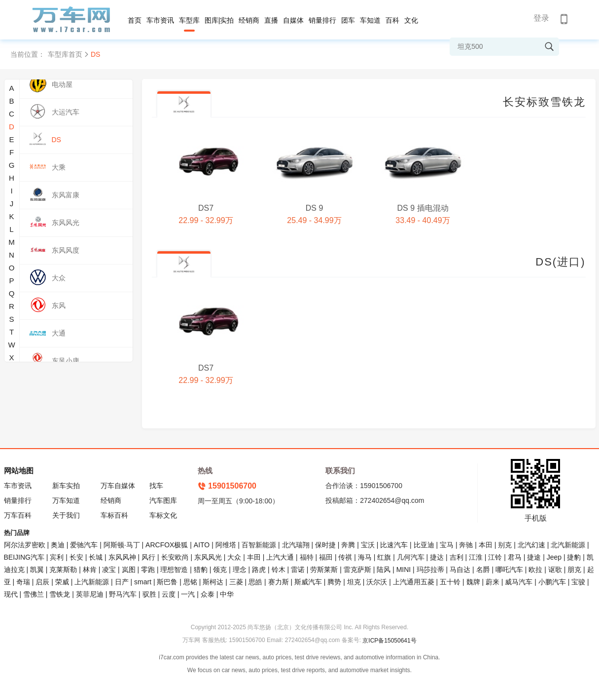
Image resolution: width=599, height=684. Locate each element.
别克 (505, 545)
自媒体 (293, 20)
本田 (486, 545)
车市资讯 (160, 20)
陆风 (383, 569)
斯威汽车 (308, 582)
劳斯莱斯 (324, 569)
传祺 (345, 557)
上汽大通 (280, 557)
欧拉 (535, 569)
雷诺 (298, 569)
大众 (234, 557)
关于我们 (66, 515)
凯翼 (37, 569)
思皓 (255, 582)
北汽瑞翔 (296, 545)
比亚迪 (424, 545)
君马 (515, 557)
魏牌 (473, 582)
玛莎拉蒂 (430, 569)
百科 (392, 20)
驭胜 (149, 594)
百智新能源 (259, 545)
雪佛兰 (33, 594)
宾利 (57, 557)
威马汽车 (518, 582)
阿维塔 (225, 545)
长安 (76, 557)
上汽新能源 (91, 582)
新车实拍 (66, 486)
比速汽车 (394, 545)
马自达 (460, 569)
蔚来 (492, 582)
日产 (122, 582)
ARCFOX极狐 (166, 545)
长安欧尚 (175, 557)
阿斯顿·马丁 (122, 545)
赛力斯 (278, 582)
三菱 (236, 582)
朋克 (574, 569)
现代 (11, 594)
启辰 (42, 582)
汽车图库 (163, 500)
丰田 (254, 557)
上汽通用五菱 (413, 582)
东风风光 (208, 557)
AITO (202, 545)
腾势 (334, 582)
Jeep (554, 557)
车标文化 (163, 515)
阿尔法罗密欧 (25, 545)
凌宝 (109, 569)
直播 (271, 20)
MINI (403, 569)
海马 (365, 557)
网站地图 (19, 470)
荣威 (62, 582)
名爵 (483, 569)
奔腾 (348, 545)
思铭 (190, 582)
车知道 (370, 20)
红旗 (384, 557)
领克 (220, 569)
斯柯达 (213, 582)
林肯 (90, 569)
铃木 (278, 569)
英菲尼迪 (90, 594)
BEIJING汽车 (24, 557)
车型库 (189, 20)
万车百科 (18, 515)
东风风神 (122, 557)
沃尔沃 (376, 582)
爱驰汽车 (84, 545)
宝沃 (368, 545)
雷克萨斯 (357, 569)
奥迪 (58, 545)
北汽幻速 (531, 545)
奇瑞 (23, 582)
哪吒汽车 (509, 569)
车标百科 (114, 515)
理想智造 (174, 569)
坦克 (354, 582)
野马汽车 (123, 594)
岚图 (129, 569)
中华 (227, 594)
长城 (96, 557)
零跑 (148, 569)
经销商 (249, 20)
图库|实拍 (219, 20)
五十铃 (450, 582)
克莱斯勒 (63, 569)
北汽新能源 (568, 545)
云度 (169, 594)
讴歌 (555, 569)
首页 (134, 20)
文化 (411, 20)
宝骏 (578, 582)
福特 (307, 557)
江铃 (495, 557)
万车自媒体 (118, 486)
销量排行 (322, 20)
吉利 (456, 557)
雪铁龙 (59, 594)
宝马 (447, 545)
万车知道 (66, 500)
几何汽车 (410, 557)
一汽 (188, 594)
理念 (240, 569)
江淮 (476, 557)
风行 (148, 557)
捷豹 (574, 557)
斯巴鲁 (167, 582)
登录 (541, 18)
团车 (348, 20)
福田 (326, 557)
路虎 (259, 569)
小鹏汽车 (552, 582)
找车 (156, 486)
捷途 (534, 557)
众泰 (207, 594)
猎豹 (201, 569)
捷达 (437, 557)
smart (142, 582)
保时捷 (325, 545)
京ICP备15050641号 (389, 640)
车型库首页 (65, 54)
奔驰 (466, 545)
